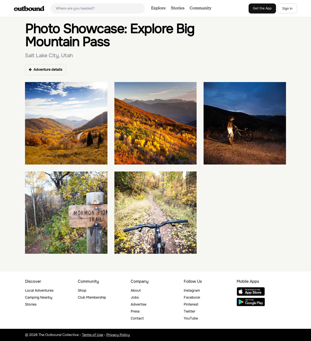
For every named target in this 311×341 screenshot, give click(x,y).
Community (200, 8)
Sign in (287, 8)
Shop (82, 290)
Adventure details (45, 69)
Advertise (138, 304)
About (136, 290)
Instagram (192, 290)
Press (135, 311)
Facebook (192, 297)
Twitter (189, 311)
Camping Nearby (38, 297)
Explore (158, 8)
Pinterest (191, 304)
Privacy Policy (118, 335)
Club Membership (92, 297)
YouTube (191, 318)
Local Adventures (39, 290)
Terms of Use (92, 335)
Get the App (262, 8)
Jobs (135, 297)
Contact (137, 318)
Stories (177, 8)
